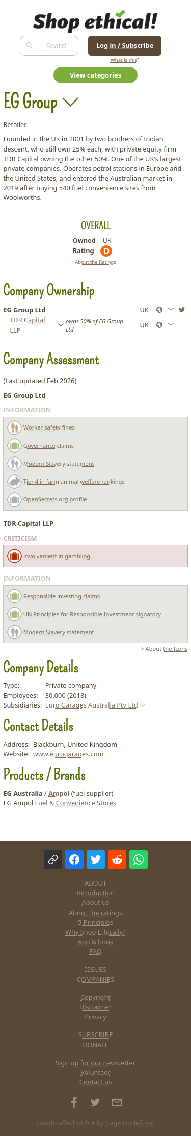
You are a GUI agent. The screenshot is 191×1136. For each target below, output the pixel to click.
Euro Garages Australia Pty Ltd (91, 705)
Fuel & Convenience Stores (75, 802)
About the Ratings (95, 262)
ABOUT (95, 883)
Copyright (95, 997)
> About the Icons (164, 648)
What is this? (125, 60)
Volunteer (95, 1072)
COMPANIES (95, 979)
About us (96, 902)
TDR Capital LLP (27, 324)
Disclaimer (95, 1007)
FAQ (95, 951)
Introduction (95, 892)
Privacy (95, 1016)
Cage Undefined (130, 1122)
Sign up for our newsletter (95, 1062)
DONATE (95, 1044)
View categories (95, 75)
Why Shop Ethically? (95, 932)
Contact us (95, 1082)
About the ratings (95, 912)
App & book (95, 941)
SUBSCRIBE (95, 1034)
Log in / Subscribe (124, 45)
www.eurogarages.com (68, 754)
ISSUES (95, 969)
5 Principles (95, 922)
